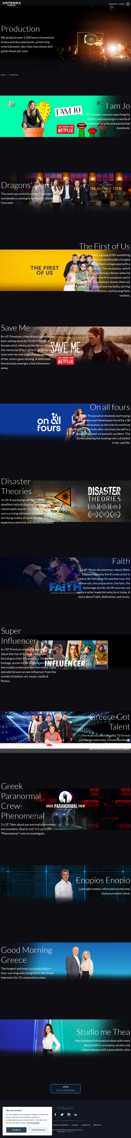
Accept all (16, 1130)
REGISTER (113, 4)
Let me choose (33, 1123)
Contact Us (85, 1125)
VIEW (65, 1088)
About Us (97, 1125)
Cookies (75, 1125)
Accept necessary (38, 1130)
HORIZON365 (69, 1131)
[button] (128, 4)
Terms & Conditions (61, 1125)
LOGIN (121, 4)
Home (3, 75)
